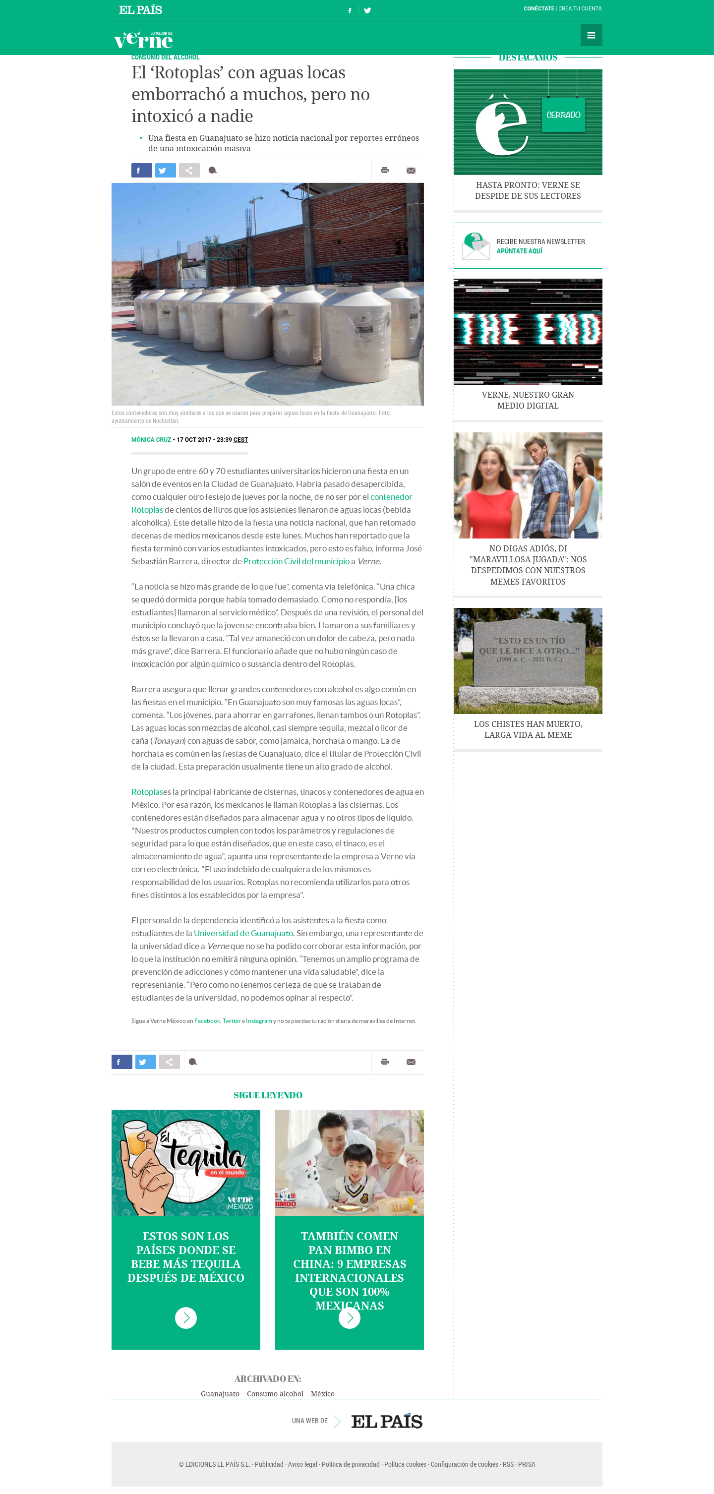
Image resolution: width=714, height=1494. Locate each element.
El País (142, 9)
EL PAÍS (387, 1421)
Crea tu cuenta (580, 8)
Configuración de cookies (464, 1464)
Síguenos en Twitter (367, 9)
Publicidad (269, 1464)
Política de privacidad (351, 1464)
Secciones (591, 35)
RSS (508, 1464)
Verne (143, 39)
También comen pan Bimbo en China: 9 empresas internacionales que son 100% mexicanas (350, 1271)
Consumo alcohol (275, 1394)
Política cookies (405, 1464)
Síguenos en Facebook (350, 9)
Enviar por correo (411, 170)
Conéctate (539, 8)
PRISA (527, 1464)
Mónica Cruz (152, 439)
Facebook (207, 1020)
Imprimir (385, 170)
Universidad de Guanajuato (243, 933)
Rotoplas (147, 791)
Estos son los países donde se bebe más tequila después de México (185, 1257)
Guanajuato (220, 1394)
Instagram (259, 1020)
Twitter (232, 1020)
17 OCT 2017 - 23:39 (212, 439)
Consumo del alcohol (165, 56)
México (323, 1394)
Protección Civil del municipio (296, 561)
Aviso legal (302, 1464)
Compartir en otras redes (189, 170)
